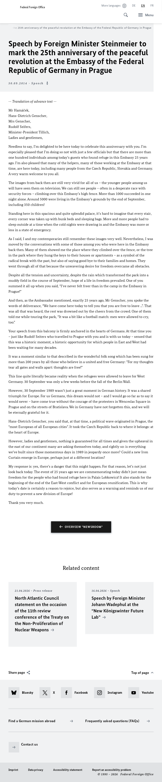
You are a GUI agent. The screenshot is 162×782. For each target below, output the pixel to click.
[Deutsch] (134, 6)
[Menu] (145, 15)
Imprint (13, 770)
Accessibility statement (67, 770)
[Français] (152, 6)
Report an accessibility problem (111, 770)
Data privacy (35, 770)
